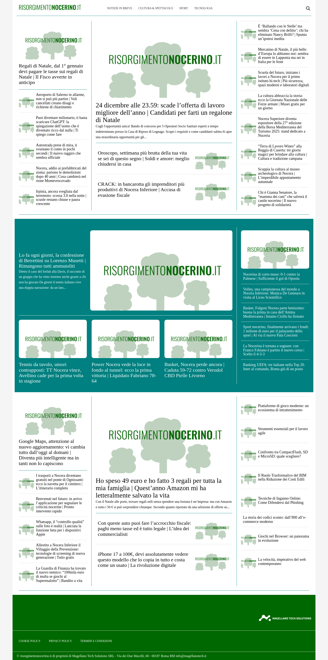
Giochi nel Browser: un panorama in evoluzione (283, 538)
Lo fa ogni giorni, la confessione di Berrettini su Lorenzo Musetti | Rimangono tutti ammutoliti (52, 260)
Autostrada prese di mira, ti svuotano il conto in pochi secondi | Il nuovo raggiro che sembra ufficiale (58, 151)
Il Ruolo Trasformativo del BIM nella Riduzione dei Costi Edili (282, 477)
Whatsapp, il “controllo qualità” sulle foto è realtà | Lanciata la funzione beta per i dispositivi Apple (60, 528)
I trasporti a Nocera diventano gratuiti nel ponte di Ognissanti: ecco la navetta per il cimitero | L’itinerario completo (60, 481)
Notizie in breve (119, 8)
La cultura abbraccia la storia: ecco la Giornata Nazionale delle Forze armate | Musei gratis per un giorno (282, 102)
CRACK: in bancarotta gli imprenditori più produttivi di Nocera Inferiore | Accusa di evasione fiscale (141, 189)
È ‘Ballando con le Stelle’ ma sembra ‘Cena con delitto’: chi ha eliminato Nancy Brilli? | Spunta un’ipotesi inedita (283, 32)
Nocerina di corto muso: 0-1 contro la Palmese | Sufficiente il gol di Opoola (271, 276)
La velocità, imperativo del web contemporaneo (282, 561)
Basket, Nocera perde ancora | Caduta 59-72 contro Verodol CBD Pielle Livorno (194, 370)
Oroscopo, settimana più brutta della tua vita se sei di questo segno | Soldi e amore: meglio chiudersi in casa (143, 158)
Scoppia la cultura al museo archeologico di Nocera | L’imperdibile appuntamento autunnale (279, 175)
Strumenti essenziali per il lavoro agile (283, 431)
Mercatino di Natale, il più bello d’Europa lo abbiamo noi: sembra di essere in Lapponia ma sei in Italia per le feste (283, 55)
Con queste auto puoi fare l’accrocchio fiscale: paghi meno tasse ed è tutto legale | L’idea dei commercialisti (144, 528)
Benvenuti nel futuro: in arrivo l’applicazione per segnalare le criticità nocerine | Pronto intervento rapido (59, 505)
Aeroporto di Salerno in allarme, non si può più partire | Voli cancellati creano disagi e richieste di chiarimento (60, 101)
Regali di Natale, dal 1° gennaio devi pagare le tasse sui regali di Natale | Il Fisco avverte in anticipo (51, 74)
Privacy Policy (60, 641)
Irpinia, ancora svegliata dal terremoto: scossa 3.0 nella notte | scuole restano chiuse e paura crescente (61, 197)
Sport (183, 8)
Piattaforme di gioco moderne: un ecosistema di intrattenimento (283, 408)
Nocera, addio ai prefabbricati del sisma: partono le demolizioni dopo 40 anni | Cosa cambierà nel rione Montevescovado (61, 174)
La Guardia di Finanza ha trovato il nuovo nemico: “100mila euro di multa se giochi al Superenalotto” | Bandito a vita (61, 574)
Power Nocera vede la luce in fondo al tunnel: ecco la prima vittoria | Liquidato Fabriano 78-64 (124, 373)
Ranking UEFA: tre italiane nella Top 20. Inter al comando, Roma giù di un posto (274, 367)
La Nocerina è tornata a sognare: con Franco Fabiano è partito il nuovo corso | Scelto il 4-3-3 (273, 350)
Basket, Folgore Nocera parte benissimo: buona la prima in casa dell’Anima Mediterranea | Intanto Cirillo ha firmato (273, 312)
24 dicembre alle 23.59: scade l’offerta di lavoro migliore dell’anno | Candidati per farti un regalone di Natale (164, 112)
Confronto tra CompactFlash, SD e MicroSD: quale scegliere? (283, 454)
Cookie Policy (30, 641)
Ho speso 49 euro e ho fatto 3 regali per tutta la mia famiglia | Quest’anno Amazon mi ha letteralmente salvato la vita (159, 488)
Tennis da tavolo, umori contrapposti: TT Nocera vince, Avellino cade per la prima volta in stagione (51, 373)
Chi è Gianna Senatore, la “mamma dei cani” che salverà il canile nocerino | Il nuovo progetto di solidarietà (282, 198)
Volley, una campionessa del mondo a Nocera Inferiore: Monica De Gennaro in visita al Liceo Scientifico (274, 293)
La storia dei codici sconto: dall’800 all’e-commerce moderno (274, 519)
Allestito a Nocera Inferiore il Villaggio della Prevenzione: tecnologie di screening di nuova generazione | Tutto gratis (60, 551)
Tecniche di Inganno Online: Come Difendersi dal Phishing (281, 500)
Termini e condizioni (96, 641)
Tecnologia (203, 8)
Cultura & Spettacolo (155, 8)
